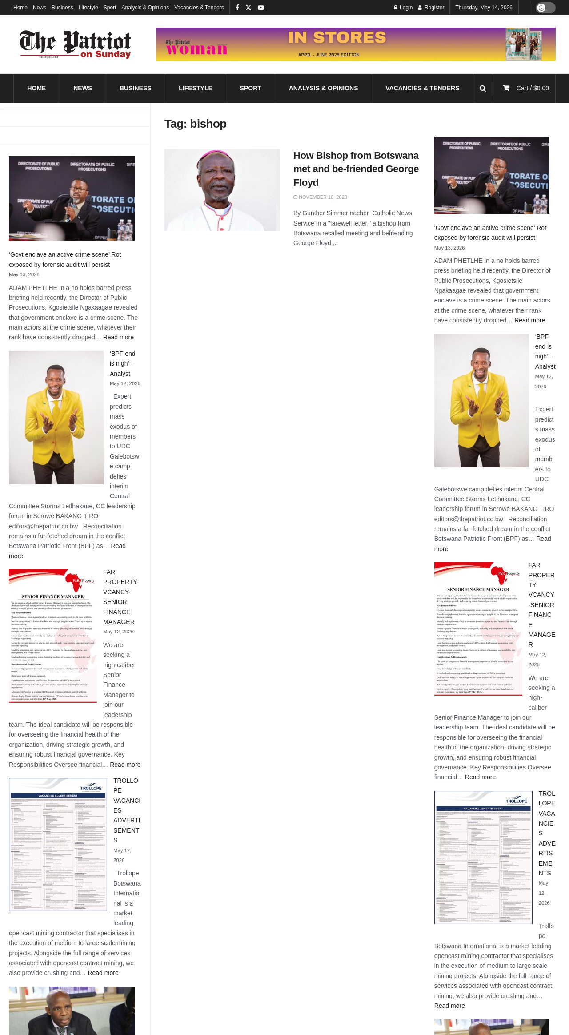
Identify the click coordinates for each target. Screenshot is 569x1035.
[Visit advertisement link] (356, 44)
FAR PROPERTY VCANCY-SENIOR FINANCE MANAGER (542, 604)
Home (20, 7)
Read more (118, 337)
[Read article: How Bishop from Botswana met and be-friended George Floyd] (222, 190)
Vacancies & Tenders (199, 7)
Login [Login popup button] (403, 7)
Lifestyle (88, 7)
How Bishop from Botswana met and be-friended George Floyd (356, 169)
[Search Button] (483, 88)
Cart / (533, 88)
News (39, 7)
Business (62, 7)
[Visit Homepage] (75, 44)
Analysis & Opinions (145, 7)
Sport (110, 7)
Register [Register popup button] (431, 7)
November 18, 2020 (320, 197)
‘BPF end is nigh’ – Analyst (123, 363)
